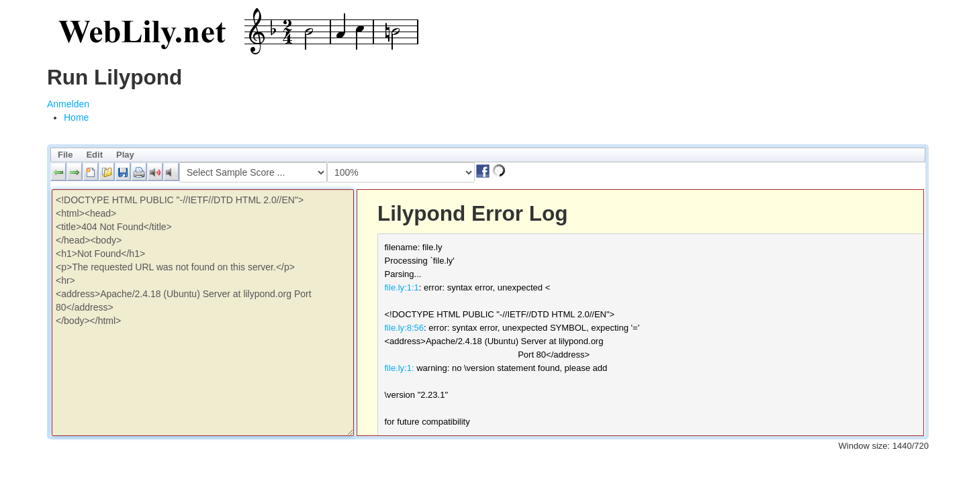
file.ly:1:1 (402, 287)
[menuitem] (76, 117)
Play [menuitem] (125, 155)
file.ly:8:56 (404, 328)
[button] (58, 171)
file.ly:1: (399, 368)
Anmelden (68, 104)
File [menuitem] (65, 155)
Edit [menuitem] (94, 155)
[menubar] (487, 155)
